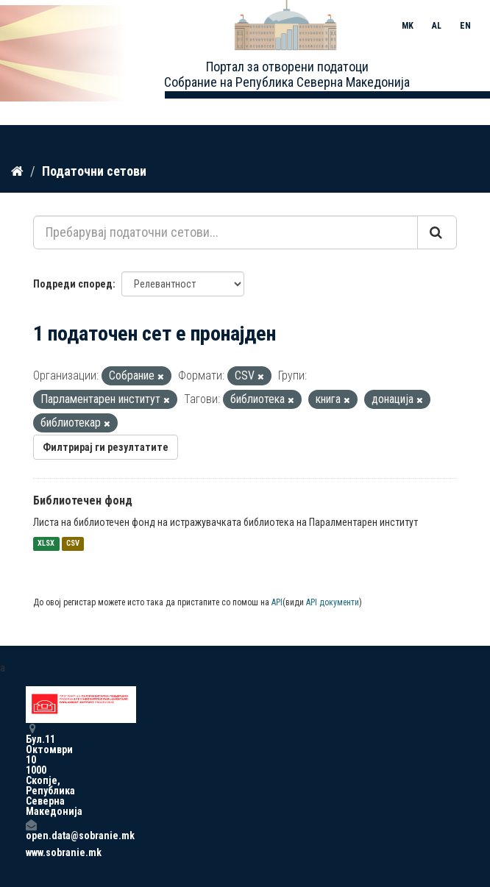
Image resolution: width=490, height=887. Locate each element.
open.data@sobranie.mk (31, 830)
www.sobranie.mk (31, 852)
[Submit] (437, 232)
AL (436, 26)
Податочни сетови (94, 171)
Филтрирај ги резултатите (105, 447)
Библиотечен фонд (82, 500)
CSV (72, 544)
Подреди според (73, 284)
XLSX (46, 544)
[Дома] (17, 171)
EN (465, 26)
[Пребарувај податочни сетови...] (225, 232)
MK (407, 26)
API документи (332, 602)
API (277, 602)
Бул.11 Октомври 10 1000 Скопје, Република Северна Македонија (31, 769)
